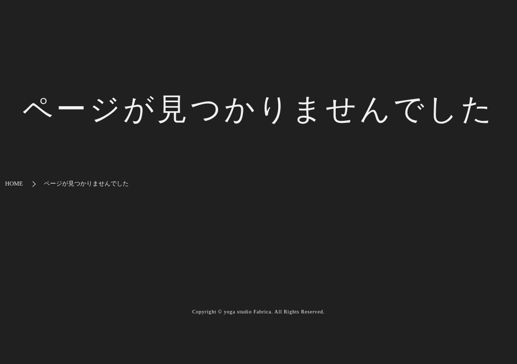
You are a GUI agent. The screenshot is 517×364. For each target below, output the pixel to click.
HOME (14, 183)
